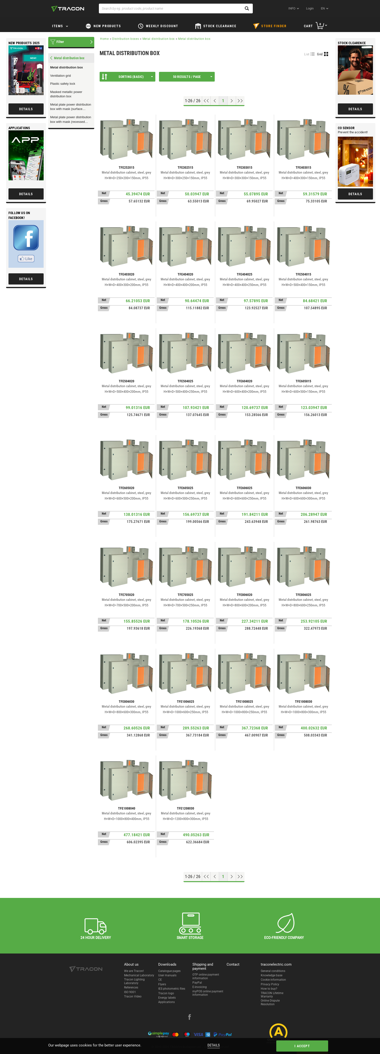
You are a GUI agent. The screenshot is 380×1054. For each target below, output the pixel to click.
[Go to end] (240, 100)
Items (57, 26)
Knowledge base (271, 975)
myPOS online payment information (207, 993)
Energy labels (167, 997)
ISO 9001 (130, 992)
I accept (302, 1046)
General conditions (273, 971)
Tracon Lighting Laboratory (134, 981)
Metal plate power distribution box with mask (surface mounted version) (70, 107)
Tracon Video (133, 996)
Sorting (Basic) (127, 77)
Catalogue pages (169, 971)
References (131, 987)
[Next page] (232, 100)
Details (213, 1045)
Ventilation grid (60, 75)
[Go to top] (206, 100)
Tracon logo (166, 993)
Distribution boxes (125, 39)
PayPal (197, 982)
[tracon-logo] (67, 9)
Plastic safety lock (62, 83)
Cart (308, 26)
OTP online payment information (205, 976)
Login (310, 8)
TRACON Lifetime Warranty (272, 994)
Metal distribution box (66, 67)
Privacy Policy (270, 984)
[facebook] (189, 1017)
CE (160, 979)
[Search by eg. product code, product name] (176, 8)
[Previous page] (215, 100)
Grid (320, 54)
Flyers (162, 984)
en (323, 8)
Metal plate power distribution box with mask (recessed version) (70, 119)
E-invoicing (199, 987)
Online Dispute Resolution (270, 1002)
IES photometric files (171, 988)
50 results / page (192, 77)
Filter (60, 42)
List (306, 54)
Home (104, 39)
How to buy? (269, 988)
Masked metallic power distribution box (66, 94)
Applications (166, 1002)
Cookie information (273, 979)
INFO (291, 8)
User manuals (167, 975)
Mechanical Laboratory (139, 975)
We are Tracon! (134, 971)
